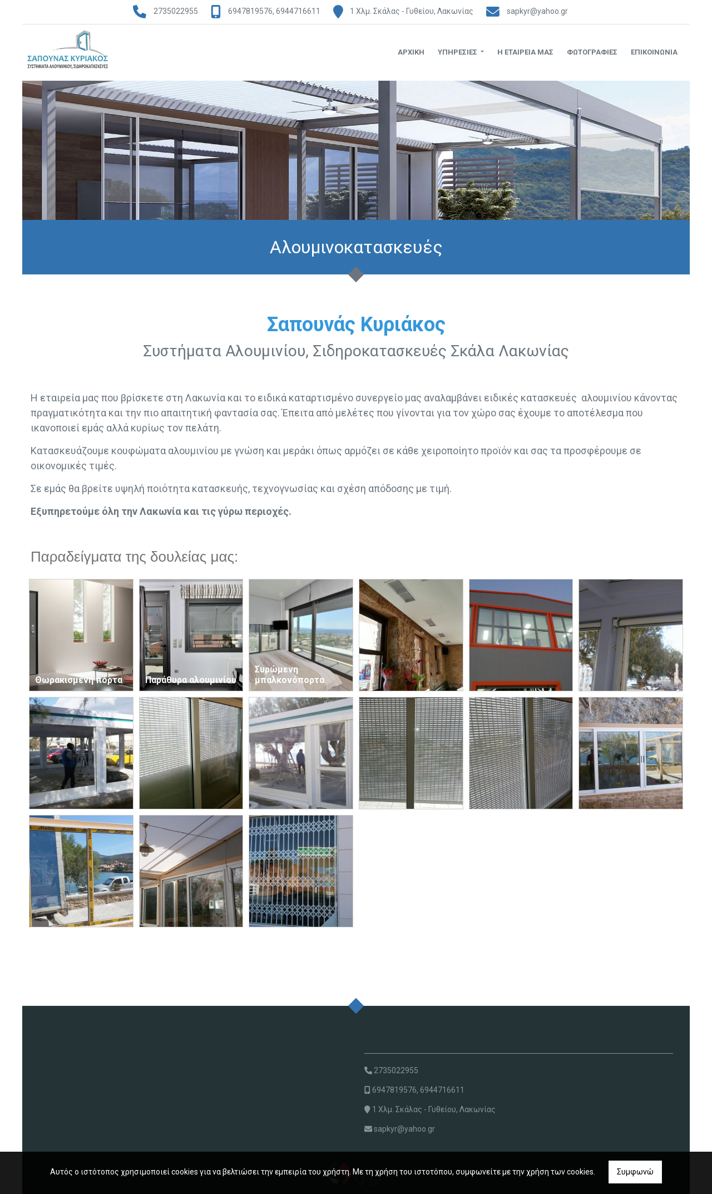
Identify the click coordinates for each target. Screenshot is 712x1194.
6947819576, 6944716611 (274, 11)
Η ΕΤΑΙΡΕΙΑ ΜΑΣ (525, 52)
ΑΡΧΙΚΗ (411, 52)
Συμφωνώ (635, 1171)
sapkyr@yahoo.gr (537, 11)
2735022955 (176, 11)
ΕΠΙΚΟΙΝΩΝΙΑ (654, 52)
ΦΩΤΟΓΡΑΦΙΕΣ (592, 52)
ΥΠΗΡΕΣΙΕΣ (458, 52)
